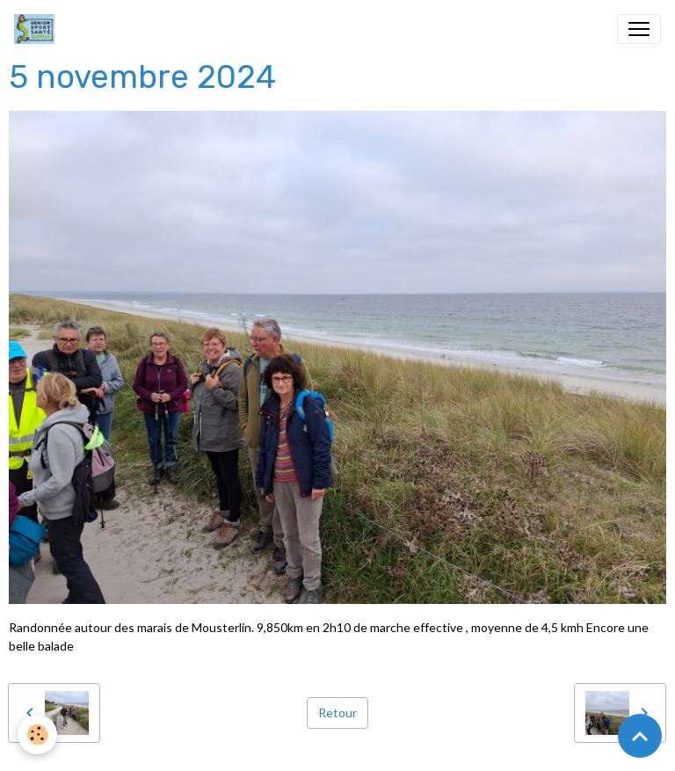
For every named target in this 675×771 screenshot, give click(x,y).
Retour (337, 712)
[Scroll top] (640, 736)
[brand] (38, 29)
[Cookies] (37, 734)
